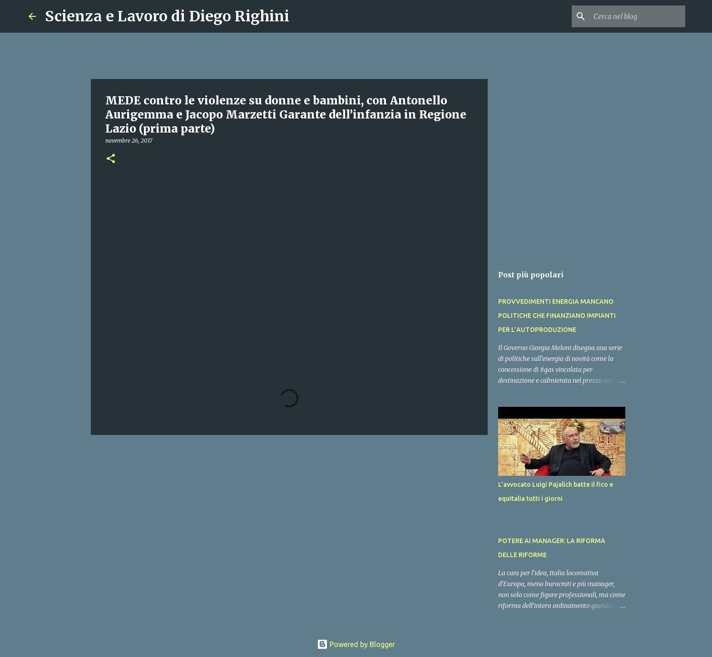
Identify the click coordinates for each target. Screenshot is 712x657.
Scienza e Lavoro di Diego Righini (167, 16)
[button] (110, 159)
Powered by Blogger (356, 644)
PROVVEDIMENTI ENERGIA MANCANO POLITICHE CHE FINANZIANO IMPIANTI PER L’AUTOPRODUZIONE (557, 315)
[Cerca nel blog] (637, 16)
